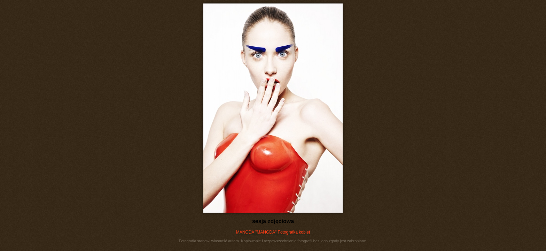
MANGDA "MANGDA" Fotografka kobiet (273, 232)
